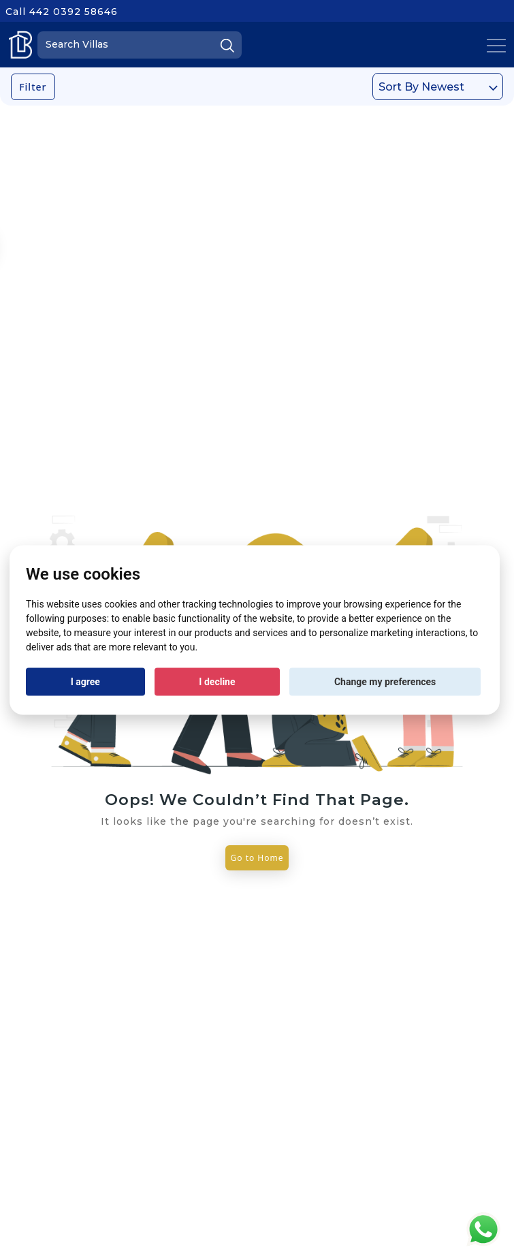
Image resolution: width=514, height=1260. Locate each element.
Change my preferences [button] (385, 681)
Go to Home (257, 858)
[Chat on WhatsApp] (483, 1227)
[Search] (139, 45)
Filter (32, 86)
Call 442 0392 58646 (61, 11)
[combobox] (437, 86)
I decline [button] (217, 681)
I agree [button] (85, 681)
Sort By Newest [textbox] (421, 86)
